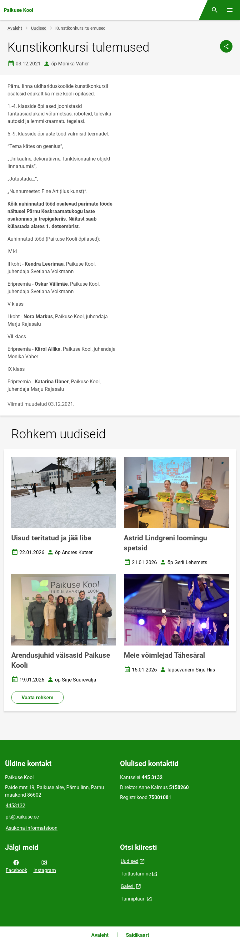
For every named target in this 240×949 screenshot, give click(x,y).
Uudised (39, 28)
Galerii (128, 886)
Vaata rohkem (37, 698)
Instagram (44, 865)
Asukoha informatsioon (32, 828)
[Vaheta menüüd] (229, 10)
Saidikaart (137, 935)
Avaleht (15, 28)
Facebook (16, 865)
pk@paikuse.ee (22, 817)
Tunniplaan (133, 899)
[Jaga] (226, 46)
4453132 (15, 806)
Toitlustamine (136, 874)
